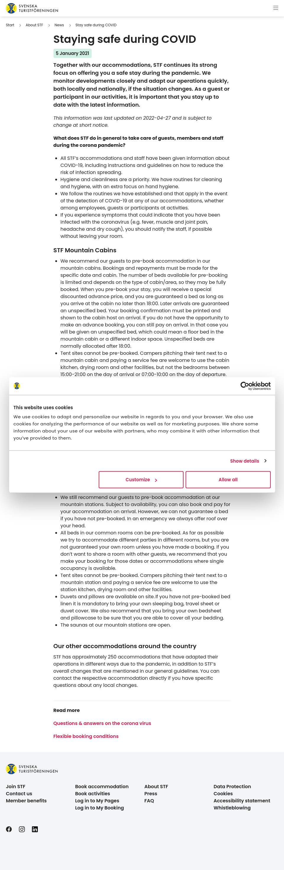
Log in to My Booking (99, 807)
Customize (141, 480)
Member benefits (26, 800)
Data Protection (232, 786)
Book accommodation (102, 786)
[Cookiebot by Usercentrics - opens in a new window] (245, 385)
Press (151, 793)
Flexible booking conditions (86, 736)
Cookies (223, 793)
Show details (244, 461)
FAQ (149, 800)
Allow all (228, 480)
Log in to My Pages (97, 800)
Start (10, 24)
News (59, 24)
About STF (34, 24)
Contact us (19, 793)
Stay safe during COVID (95, 24)
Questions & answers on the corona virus (102, 723)
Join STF (15, 786)
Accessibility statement (242, 800)
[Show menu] (275, 8)
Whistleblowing (232, 807)
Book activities (92, 793)
